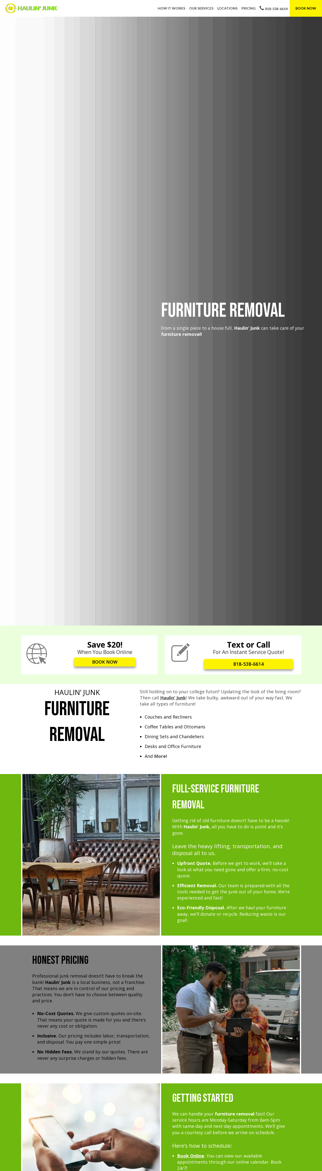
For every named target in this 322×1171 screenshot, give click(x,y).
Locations (227, 8)
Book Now (305, 8)
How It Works (171, 8)
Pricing (248, 8)
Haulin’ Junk (173, 697)
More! (160, 755)
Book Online (190, 1155)
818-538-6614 (274, 8)
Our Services (201, 8)
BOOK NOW (105, 663)
